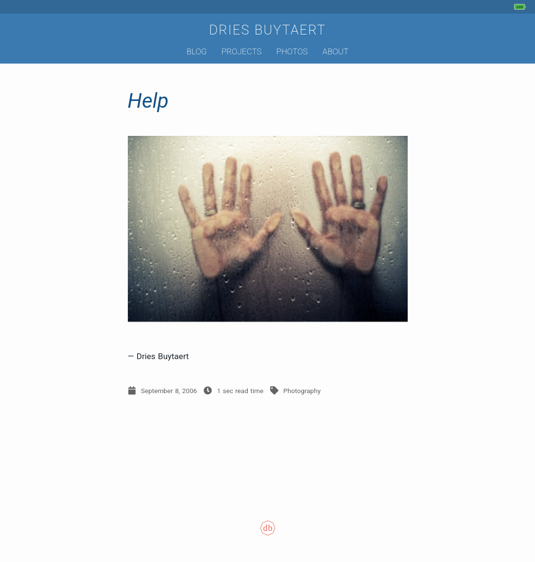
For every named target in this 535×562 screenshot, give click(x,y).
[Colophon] (267, 535)
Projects (242, 51)
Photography (302, 391)
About (335, 51)
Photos (292, 51)
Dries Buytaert (267, 30)
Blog (197, 51)
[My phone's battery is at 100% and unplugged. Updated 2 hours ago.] (521, 7)
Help (148, 101)
